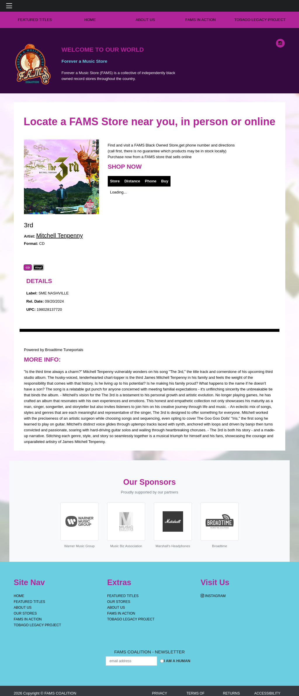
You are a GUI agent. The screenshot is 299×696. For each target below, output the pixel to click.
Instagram (213, 596)
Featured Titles (35, 20)
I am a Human (177, 661)
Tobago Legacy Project (260, 20)
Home (19, 596)
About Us (145, 20)
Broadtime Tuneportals (64, 350)
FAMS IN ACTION (200, 20)
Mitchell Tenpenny (59, 235)
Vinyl (38, 267)
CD (28, 267)
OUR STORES (25, 613)
